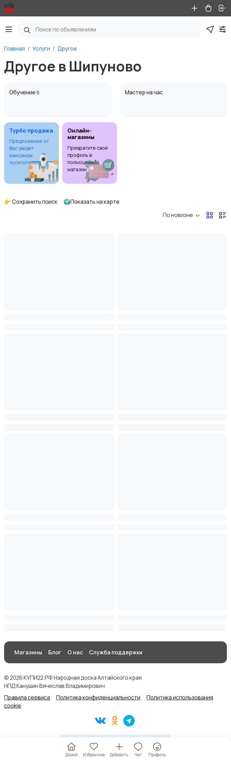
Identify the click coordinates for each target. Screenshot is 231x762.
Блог (54, 652)
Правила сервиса (27, 697)
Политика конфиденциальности (98, 697)
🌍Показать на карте (91, 201)
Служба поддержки (115, 652)
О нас (75, 652)
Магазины (28, 652)
